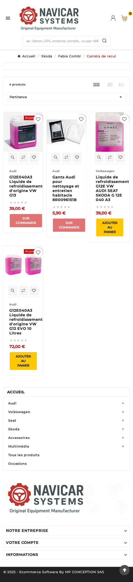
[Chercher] (60, 41)
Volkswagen (19, 412)
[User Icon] (116, 18)
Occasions (17, 464)
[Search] (104, 41)
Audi (12, 403)
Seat (12, 421)
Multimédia (18, 446)
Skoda (14, 429)
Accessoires (19, 438)
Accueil (16, 392)
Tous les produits (23, 455)
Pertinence (66, 97)
